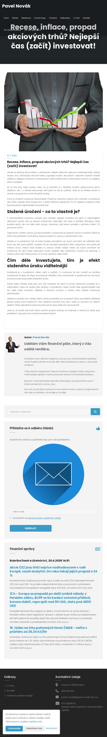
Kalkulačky (65, 18)
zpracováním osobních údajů (44, 518)
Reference (26, 18)
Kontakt (86, 18)
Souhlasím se (20, 518)
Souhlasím (14, 723)
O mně (76, 18)
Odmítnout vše (35, 722)
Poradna (53, 18)
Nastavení (51, 728)
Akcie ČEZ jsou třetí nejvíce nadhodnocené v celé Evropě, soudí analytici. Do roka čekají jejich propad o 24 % (53, 571)
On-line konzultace (12, 30)
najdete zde (35, 716)
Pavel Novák (41, 337)
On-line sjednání (32, 30)
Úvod (6, 18)
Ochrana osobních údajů (20, 695)
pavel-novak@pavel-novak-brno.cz (79, 697)
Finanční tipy (40, 18)
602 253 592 (67, 691)
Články (15, 18)
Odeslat (31, 528)
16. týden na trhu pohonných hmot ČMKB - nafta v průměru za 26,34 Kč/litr (48, 630)
